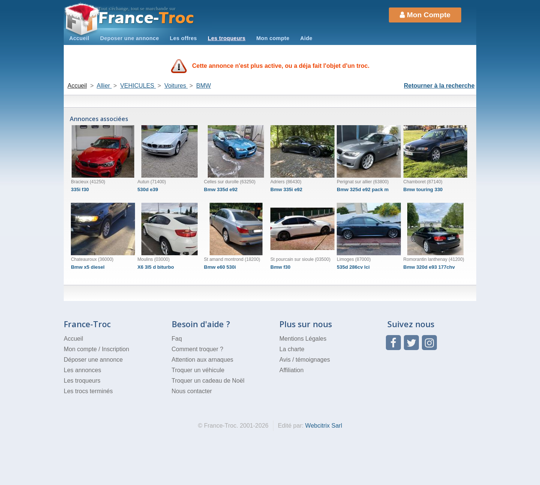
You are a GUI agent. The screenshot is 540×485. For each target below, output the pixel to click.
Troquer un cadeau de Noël (208, 380)
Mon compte (272, 38)
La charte (291, 349)
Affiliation (291, 370)
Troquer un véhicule (198, 370)
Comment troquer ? (198, 349)
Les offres (183, 38)
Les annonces (82, 370)
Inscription (115, 349)
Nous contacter (192, 391)
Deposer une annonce (129, 38)
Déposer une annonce (93, 359)
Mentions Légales (302, 338)
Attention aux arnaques (203, 359)
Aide (306, 38)
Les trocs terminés (88, 391)
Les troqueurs (227, 38)
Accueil (79, 38)
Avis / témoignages (304, 359)
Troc (146, 18)
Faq (177, 338)
